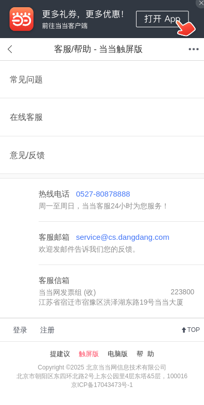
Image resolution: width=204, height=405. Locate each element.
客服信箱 (54, 280)
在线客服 (26, 116)
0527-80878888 (103, 193)
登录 (20, 330)
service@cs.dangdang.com (122, 237)
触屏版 (89, 354)
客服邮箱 (104, 237)
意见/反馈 (27, 155)
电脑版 (118, 354)
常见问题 (26, 79)
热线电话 (84, 193)
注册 (47, 330)
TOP (194, 329)
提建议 (60, 354)
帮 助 (145, 354)
